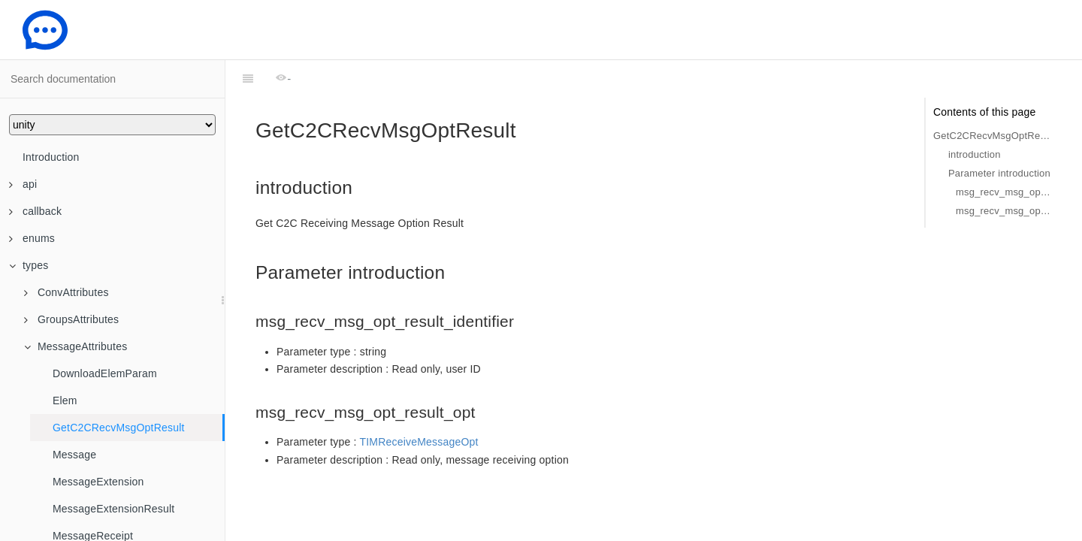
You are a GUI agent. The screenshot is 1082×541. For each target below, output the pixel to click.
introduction (974, 154)
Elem (65, 400)
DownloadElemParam (105, 373)
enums (32, 238)
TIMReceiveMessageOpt (419, 442)
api (23, 184)
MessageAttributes (75, 346)
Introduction (51, 157)
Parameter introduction (999, 173)
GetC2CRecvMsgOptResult (119, 428)
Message (74, 455)
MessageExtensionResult (113, 509)
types (28, 265)
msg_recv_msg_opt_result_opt (1004, 210)
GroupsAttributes (71, 319)
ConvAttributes (66, 292)
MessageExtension (98, 482)
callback (35, 211)
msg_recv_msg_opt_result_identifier (1004, 192)
